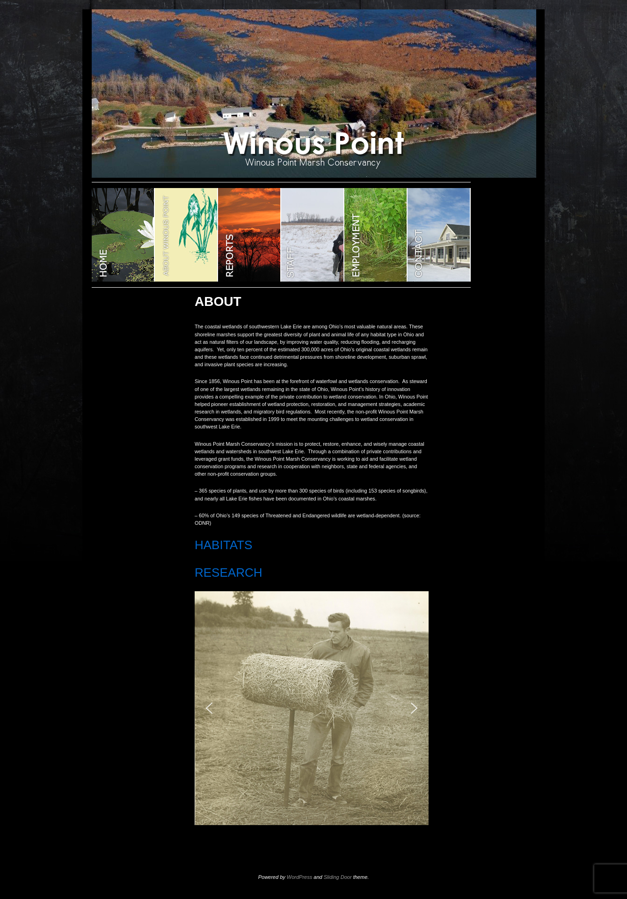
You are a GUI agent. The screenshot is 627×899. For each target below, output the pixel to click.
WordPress (299, 877)
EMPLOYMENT (376, 235)
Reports (249, 235)
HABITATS (223, 545)
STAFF (312, 235)
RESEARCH (228, 573)
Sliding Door (338, 877)
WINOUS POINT (123, 235)
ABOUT (186, 235)
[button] (209, 708)
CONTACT (439, 235)
